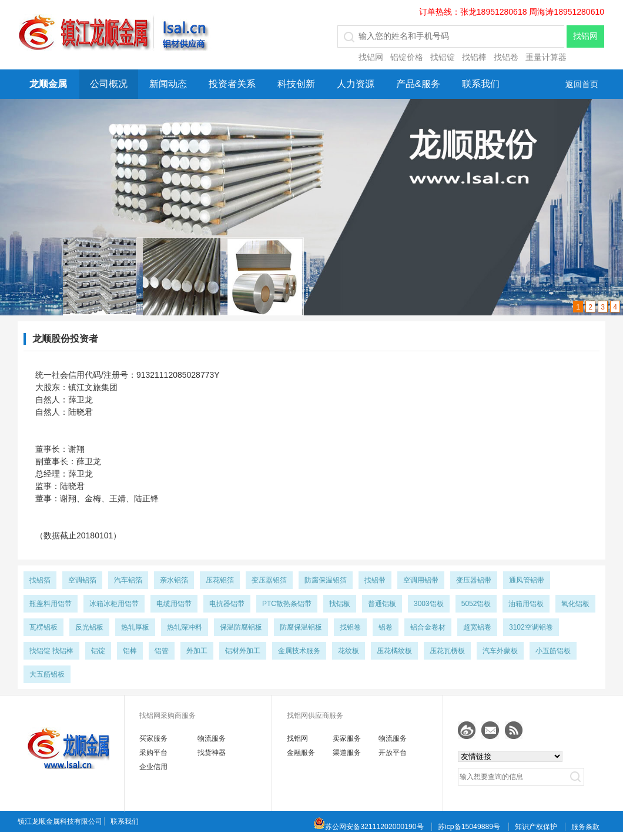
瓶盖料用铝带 (50, 604)
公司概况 (109, 84)
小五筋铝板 (553, 651)
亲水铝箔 (174, 580)
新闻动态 (168, 84)
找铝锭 (442, 57)
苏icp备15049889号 (469, 827)
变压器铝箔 (269, 580)
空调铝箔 (82, 580)
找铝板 (339, 604)
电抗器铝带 (226, 604)
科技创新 (296, 84)
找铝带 (375, 580)
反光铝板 (89, 627)
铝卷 (386, 627)
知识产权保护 (536, 827)
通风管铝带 (526, 580)
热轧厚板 (135, 627)
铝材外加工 (242, 651)
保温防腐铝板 (241, 627)
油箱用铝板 (526, 604)
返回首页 (581, 84)
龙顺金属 (48, 84)
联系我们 (481, 84)
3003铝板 (429, 604)
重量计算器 (546, 57)
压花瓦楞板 (447, 651)
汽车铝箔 (128, 580)
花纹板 (348, 651)
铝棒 (130, 651)
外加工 (196, 651)
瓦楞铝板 (43, 627)
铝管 (162, 651)
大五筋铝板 (47, 674)
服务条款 (585, 827)
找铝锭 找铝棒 (51, 651)
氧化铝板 (575, 604)
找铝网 (371, 57)
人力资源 (355, 84)
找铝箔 (40, 580)
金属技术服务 (299, 651)
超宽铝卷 (477, 627)
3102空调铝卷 (531, 627)
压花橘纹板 (394, 651)
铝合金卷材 (428, 627)
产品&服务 (418, 84)
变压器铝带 (473, 580)
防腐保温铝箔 (325, 580)
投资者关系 (232, 84)
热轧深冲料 (184, 627)
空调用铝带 (420, 580)
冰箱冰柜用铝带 (114, 604)
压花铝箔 (220, 580)
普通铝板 (382, 604)
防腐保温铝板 (301, 627)
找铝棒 (474, 57)
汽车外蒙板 (500, 651)
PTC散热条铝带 (287, 604)
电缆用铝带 (174, 604)
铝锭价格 (406, 57)
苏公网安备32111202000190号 (368, 827)
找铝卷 (506, 57)
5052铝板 (476, 604)
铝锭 (98, 651)
